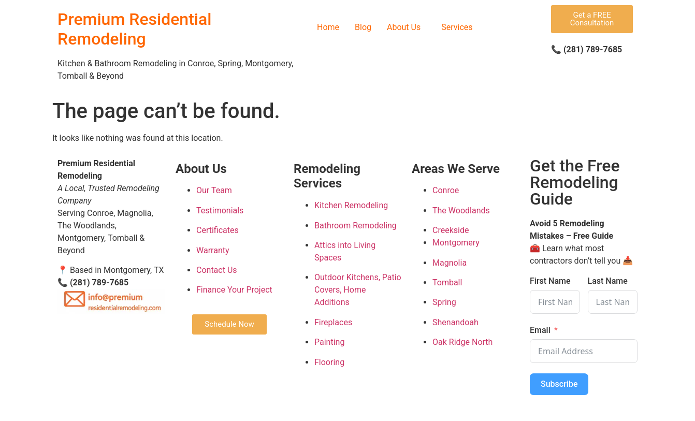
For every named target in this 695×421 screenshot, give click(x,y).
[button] (406, 27)
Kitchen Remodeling (351, 205)
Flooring (329, 362)
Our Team (214, 190)
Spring (444, 302)
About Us (404, 27)
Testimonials (219, 210)
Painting (329, 342)
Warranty (212, 250)
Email (540, 330)
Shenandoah (455, 322)
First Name (550, 281)
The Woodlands (461, 210)
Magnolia (449, 263)
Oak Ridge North (462, 342)
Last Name (608, 281)
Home (328, 27)
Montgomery (456, 243)
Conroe (445, 190)
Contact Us (216, 270)
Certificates (217, 230)
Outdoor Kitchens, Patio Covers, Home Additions (357, 289)
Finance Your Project (234, 290)
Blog (363, 27)
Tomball (447, 282)
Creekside (450, 230)
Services (456, 27)
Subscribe (559, 384)
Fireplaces (333, 322)
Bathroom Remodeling (355, 225)
